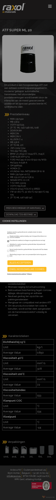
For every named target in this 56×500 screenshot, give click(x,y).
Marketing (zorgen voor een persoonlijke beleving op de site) (28, 255)
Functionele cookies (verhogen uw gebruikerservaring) (27, 240)
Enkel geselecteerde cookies (16, 274)
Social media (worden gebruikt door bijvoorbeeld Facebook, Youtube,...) (29, 250)
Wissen (29, 274)
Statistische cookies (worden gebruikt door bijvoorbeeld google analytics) (27, 245)
